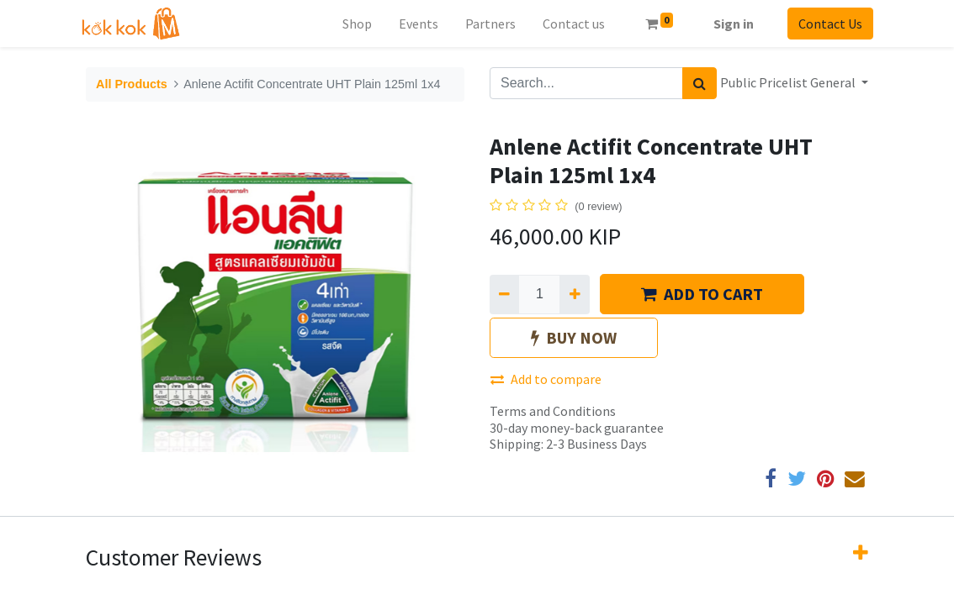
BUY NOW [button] (574, 337)
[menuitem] (351, 23)
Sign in (728, 23)
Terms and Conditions (553, 410)
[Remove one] (504, 294)
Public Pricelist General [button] (789, 82)
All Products (131, 84)
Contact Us (825, 23)
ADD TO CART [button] (702, 293)
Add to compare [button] (546, 379)
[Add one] (574, 294)
